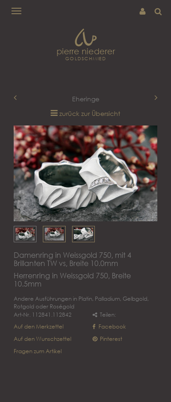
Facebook (109, 326)
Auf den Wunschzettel (42, 338)
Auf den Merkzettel (38, 326)
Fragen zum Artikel (38, 351)
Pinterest (107, 338)
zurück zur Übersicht (89, 113)
